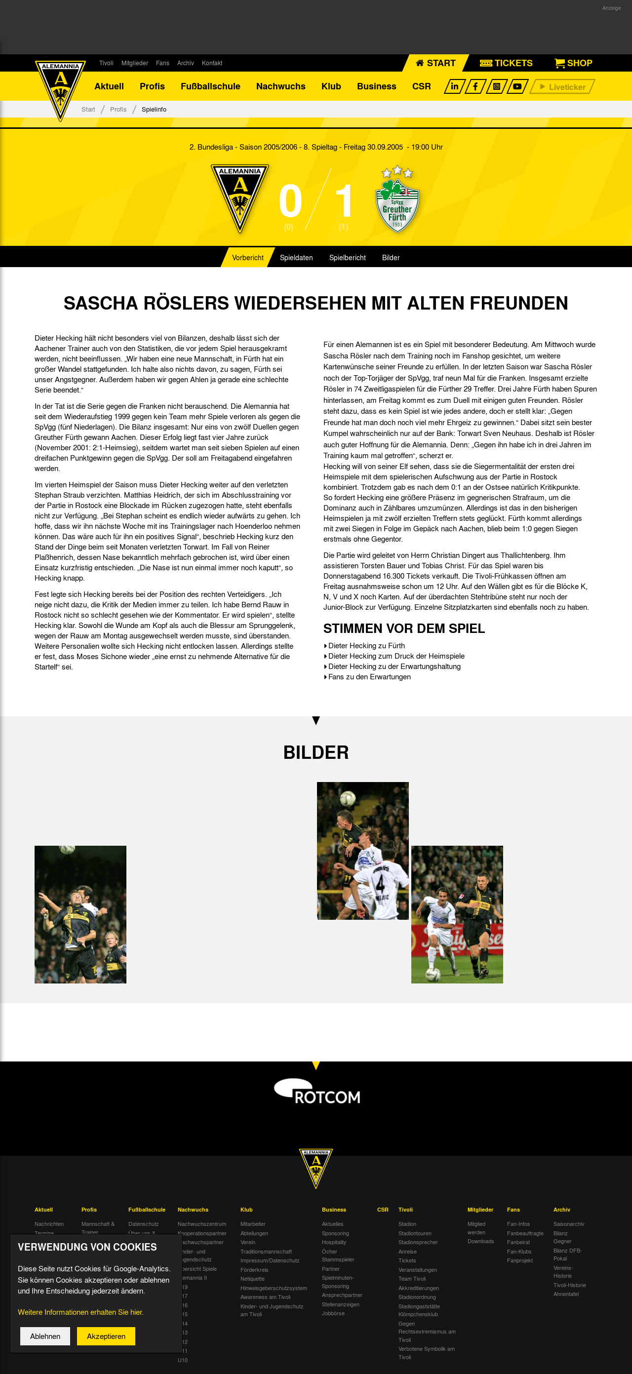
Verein (247, 1243)
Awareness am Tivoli (265, 1297)
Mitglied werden (476, 1228)
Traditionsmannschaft (266, 1252)
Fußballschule (210, 86)
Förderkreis (254, 1270)
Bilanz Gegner (562, 1238)
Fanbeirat (518, 1243)
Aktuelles (333, 1224)
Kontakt (212, 62)
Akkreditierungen (418, 1289)
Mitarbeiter (253, 1224)
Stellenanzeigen (340, 1305)
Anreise (407, 1252)
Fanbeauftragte (525, 1234)
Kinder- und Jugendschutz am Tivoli (272, 1311)
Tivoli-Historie (569, 1286)
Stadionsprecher (418, 1243)
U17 (183, 1296)
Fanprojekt (520, 1261)
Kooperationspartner (202, 1234)
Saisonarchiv (569, 1224)
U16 (183, 1306)
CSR (421, 86)
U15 (183, 1315)
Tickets (407, 1261)
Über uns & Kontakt (142, 1238)
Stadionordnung (417, 1297)
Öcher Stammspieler (338, 1256)
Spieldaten (296, 259)
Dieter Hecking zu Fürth (366, 646)
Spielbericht (347, 259)
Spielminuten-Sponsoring (338, 1282)
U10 (183, 1361)
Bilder (391, 259)
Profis (152, 86)
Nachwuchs (281, 86)
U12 (183, 1342)
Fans (162, 62)
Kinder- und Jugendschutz (195, 1256)
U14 (183, 1324)
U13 (183, 1333)
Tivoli (106, 62)
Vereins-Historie (563, 1272)
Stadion (407, 1224)
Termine (44, 1234)
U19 (183, 1288)
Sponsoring (335, 1234)
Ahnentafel (566, 1294)
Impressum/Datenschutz (270, 1261)
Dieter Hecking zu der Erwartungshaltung (394, 667)
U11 (183, 1351)
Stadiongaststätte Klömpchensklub (419, 1311)
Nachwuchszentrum (202, 1224)
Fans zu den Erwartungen (369, 677)
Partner (331, 1269)
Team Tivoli (412, 1279)
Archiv (185, 62)
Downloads (481, 1242)
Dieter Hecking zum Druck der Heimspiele (396, 656)
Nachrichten (49, 1224)
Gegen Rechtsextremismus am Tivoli (427, 1332)
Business (376, 86)
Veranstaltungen (417, 1270)
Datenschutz (143, 1224)
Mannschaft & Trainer (98, 1228)
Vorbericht (248, 259)
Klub (331, 86)
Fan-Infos (518, 1224)
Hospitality (334, 1243)
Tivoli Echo (48, 1243)
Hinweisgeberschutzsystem (273, 1289)
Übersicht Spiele (197, 1269)
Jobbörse (333, 1314)
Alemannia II (192, 1278)
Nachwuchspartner (201, 1243)
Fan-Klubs (519, 1252)
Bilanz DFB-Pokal (567, 1255)
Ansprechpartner (342, 1295)
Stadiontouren (415, 1234)
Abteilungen (254, 1234)
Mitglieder (134, 62)
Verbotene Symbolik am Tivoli (426, 1353)
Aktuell (109, 86)
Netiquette (252, 1279)
